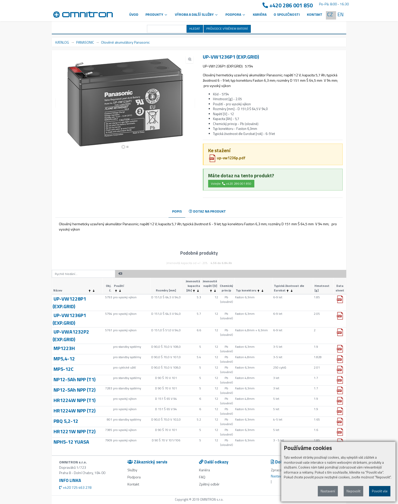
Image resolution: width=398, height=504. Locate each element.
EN (340, 14)
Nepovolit (353, 491)
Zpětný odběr (209, 484)
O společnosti (287, 14)
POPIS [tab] (177, 211)
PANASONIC (85, 42)
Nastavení (328, 491)
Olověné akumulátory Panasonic (125, 42)
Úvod (133, 14)
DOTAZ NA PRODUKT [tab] (207, 211)
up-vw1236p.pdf (226, 158)
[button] (123, 147)
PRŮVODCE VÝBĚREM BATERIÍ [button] (227, 28)
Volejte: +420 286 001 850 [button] (231, 183)
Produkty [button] (156, 14)
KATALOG (62, 42)
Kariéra (260, 14)
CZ (330, 14)
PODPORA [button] (235, 14)
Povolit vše (380, 491)
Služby (132, 470)
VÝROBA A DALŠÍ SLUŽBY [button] (196, 14)
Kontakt (314, 14)
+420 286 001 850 (287, 5)
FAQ (202, 477)
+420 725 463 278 (75, 487)
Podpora (134, 477)
